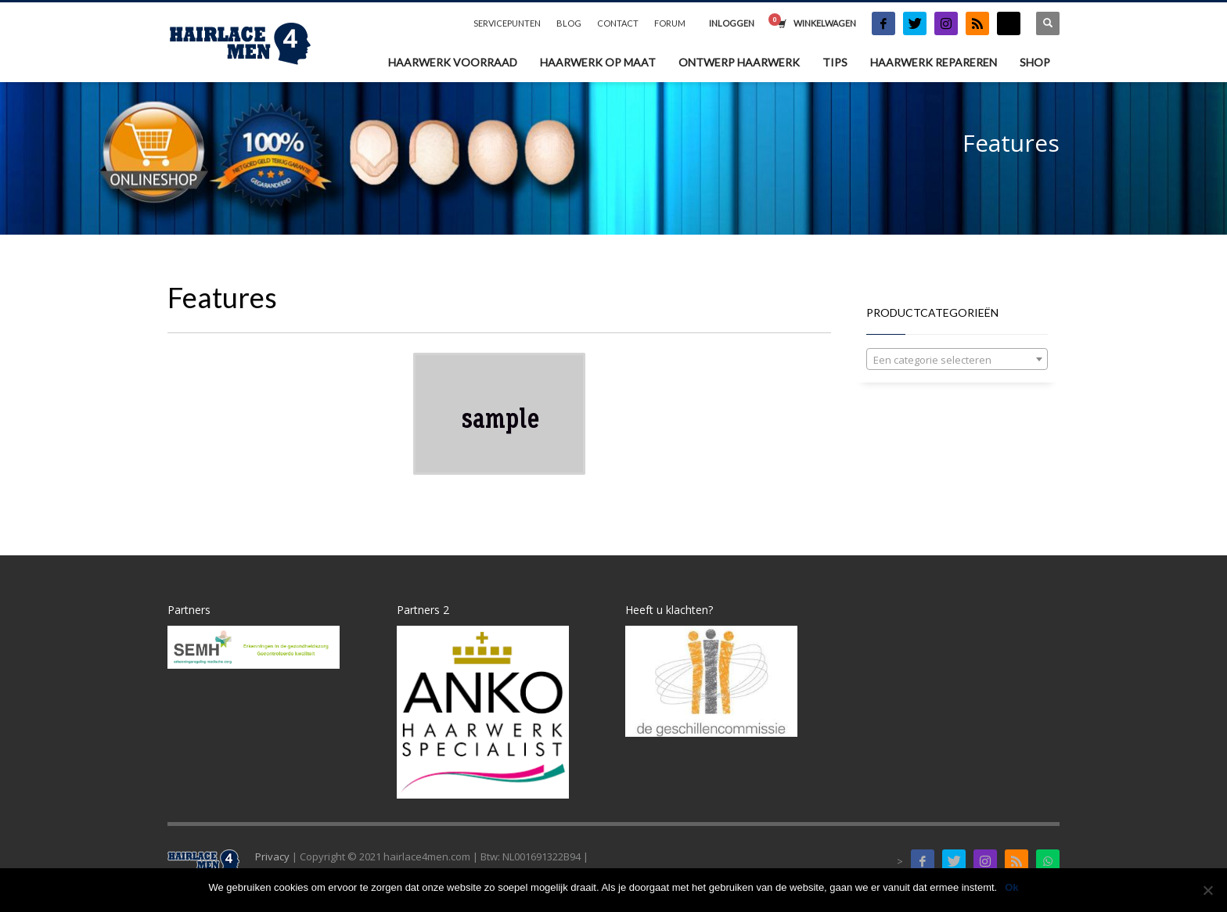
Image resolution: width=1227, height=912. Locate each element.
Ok (1011, 887)
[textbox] (957, 360)
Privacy (272, 856)
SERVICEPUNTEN (507, 23)
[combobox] (957, 359)
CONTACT (618, 23)
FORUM (669, 23)
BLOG (568, 23)
